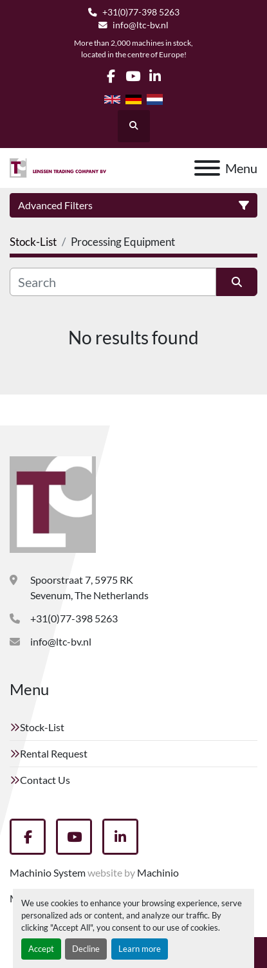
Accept (41, 949)
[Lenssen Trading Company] (53, 503)
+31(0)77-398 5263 (141, 12)
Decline (86, 949)
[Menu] (207, 168)
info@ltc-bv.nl (141, 25)
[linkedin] (155, 76)
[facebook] (111, 76)
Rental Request (53, 753)
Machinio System (48, 872)
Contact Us (45, 780)
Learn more (139, 949)
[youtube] (132, 76)
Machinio (158, 872)
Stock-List (42, 727)
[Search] (113, 282)
